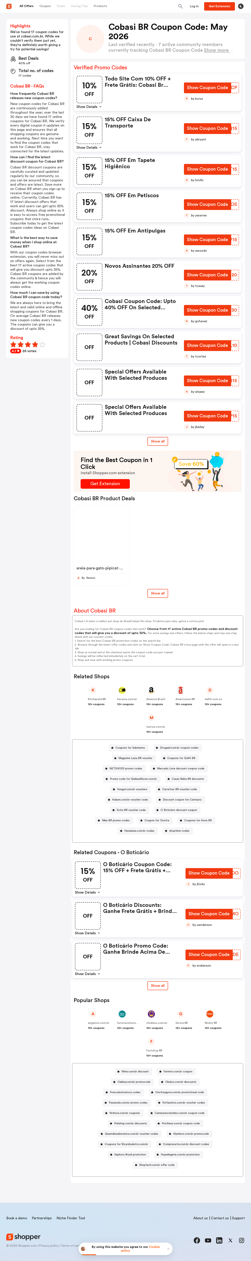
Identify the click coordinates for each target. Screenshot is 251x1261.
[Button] (194, 6)
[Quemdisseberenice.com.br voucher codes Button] (130, 1134)
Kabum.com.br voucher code (130, 799)
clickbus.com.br (156, 1023)
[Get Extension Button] (105, 484)
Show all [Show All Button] (158, 441)
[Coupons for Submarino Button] (129, 748)
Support (238, 1218)
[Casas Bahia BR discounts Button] (186, 779)
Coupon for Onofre (157, 820)
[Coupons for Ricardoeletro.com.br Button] (125, 1144)
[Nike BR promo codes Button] (114, 820)
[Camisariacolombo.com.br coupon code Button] (178, 1113)
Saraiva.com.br (127, 699)
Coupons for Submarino (130, 747)
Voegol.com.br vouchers (132, 789)
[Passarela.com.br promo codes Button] (126, 1102)
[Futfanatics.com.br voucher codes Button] (182, 1102)
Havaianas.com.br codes (139, 831)
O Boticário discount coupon (179, 810)
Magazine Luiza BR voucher (135, 758)
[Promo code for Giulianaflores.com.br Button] (131, 779)
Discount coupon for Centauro (182, 799)
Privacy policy (49, 1245)
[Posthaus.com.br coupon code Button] (179, 1123)
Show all (158, 985)
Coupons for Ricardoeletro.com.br (126, 1144)
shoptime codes (179, 831)
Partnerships (42, 1218)
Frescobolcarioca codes (125, 1092)
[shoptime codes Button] (178, 831)
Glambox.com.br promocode (191, 1134)
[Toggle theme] (241, 6)
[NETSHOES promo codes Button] (124, 768)
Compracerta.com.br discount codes (186, 1144)
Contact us (220, 1218)
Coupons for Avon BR (198, 820)
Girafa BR (182, 1023)
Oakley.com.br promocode (133, 1082)
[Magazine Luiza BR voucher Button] (134, 758)
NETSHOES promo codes (125, 768)
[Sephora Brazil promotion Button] (128, 1154)
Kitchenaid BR (97, 699)
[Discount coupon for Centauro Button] (180, 799)
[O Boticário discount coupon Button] (177, 810)
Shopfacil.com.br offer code (157, 1165)
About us (200, 1218)
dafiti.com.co (213, 699)
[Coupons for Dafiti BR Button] (180, 758)
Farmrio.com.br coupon (178, 1071)
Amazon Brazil (155, 699)
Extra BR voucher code (131, 810)
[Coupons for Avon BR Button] (196, 820)
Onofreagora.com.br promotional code (179, 1092)
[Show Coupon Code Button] (207, 88)
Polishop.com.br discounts (130, 1123)
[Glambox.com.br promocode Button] (189, 1134)
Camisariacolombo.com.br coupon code (180, 1113)
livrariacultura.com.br (131, 1023)
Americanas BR (185, 699)
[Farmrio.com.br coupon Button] (176, 1071)
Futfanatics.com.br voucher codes (183, 1102)
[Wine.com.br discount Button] (133, 1071)
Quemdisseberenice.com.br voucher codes (131, 1134)
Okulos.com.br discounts (180, 1082)
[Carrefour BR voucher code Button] (178, 789)
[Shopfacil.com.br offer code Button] (155, 1165)
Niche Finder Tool (70, 1218)
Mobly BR (211, 1023)
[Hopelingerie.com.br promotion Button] (178, 1154)
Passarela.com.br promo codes (128, 1102)
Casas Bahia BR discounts (188, 779)
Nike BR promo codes (116, 820)
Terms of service (73, 1245)
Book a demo (16, 1218)
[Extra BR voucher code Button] (129, 810)
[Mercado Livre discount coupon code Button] (179, 768)
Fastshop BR (154, 1050)
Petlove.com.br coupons (124, 1113)
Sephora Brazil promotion (130, 1154)
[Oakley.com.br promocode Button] (132, 1082)
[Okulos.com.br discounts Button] (179, 1082)
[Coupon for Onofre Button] (155, 820)
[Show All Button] (157, 985)
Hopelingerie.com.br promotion (180, 1154)
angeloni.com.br (98, 1023)
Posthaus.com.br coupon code (181, 1123)
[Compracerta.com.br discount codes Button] (184, 1144)
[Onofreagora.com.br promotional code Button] (178, 1092)
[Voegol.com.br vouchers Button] (130, 789)
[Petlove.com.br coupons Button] (123, 1113)
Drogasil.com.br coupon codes (179, 747)
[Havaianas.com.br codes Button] (138, 831)
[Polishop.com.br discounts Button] (128, 1123)
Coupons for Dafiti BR (181, 758)
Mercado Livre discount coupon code (180, 768)
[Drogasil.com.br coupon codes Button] (177, 748)
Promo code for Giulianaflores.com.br (133, 779)
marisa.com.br (155, 726)
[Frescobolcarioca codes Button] (123, 1092)
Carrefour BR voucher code (179, 789)
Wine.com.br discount (135, 1071)
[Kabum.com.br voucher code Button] (128, 799)
